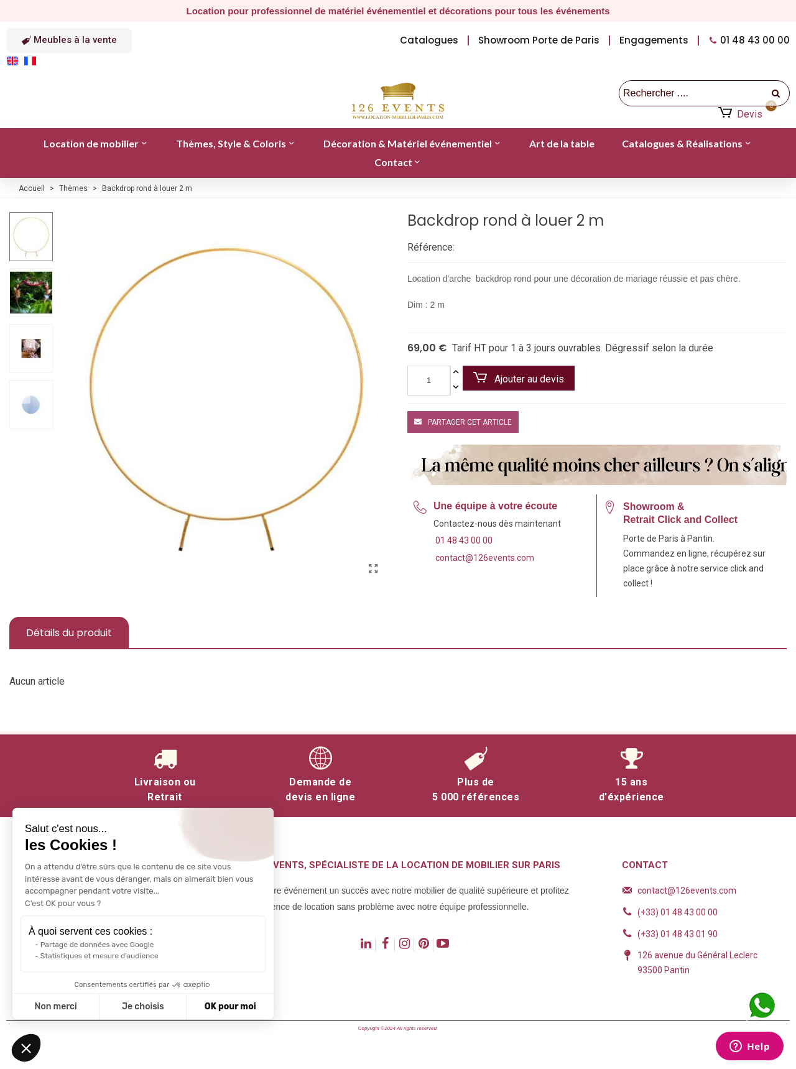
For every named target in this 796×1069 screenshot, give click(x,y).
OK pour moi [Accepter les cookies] (230, 1006)
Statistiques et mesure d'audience (99, 955)
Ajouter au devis (518, 378)
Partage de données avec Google (97, 944)
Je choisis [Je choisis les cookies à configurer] (143, 1006)
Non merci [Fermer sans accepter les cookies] (55, 1006)
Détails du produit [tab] (69, 633)
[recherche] (776, 93)
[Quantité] (428, 381)
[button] (69, 40)
